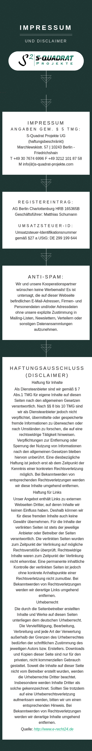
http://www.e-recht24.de (53, 729)
